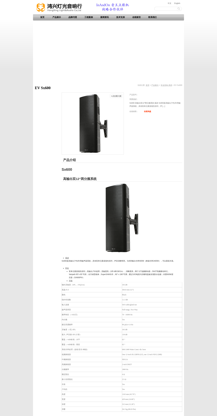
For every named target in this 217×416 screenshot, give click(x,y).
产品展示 (56, 17)
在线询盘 (147, 111)
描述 (67, 258)
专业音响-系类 (166, 85)
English (177, 3)
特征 (67, 268)
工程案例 (88, 17)
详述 (70, 281)
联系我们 (152, 17)
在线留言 (136, 17)
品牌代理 (72, 17)
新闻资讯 (104, 17)
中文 (169, 3)
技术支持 (120, 17)
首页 (42, 17)
